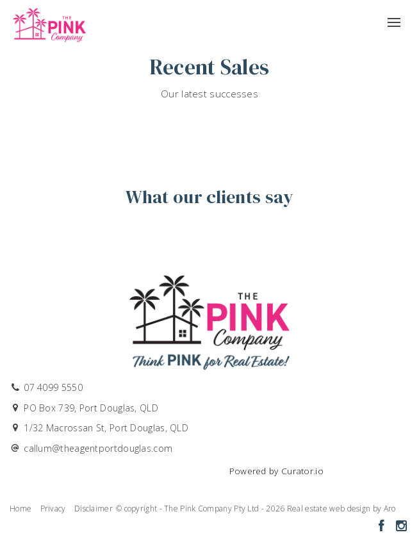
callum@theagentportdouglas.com (98, 448)
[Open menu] (394, 18)
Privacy (53, 508)
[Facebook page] (383, 526)
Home (20, 508)
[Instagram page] (401, 526)
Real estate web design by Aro (341, 508)
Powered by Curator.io (276, 471)
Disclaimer (93, 508)
